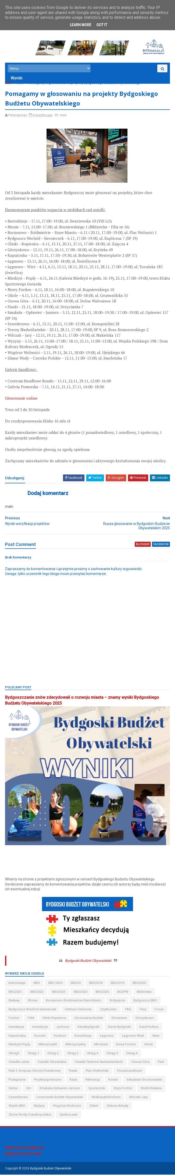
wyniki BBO (17, 1106)
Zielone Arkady (117, 1106)
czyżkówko (108, 1010)
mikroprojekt (47, 1045)
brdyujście (117, 1001)
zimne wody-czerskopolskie (30, 1115)
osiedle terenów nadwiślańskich (99, 1062)
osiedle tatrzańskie (52, 1062)
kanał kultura (149, 1027)
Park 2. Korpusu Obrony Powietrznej (34, 1071)
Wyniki (17, 78)
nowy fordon (126, 1045)
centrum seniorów (78, 1010)
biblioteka (144, 992)
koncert (40, 1036)
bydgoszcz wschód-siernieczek (32, 1010)
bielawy (14, 1001)
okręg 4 (92, 1053)
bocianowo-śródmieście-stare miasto (73, 1001)
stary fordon (123, 1089)
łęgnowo (107, 1036)
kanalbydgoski (89, 1027)
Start (8, 83)
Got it (101, 25)
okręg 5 (112, 1053)
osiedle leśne (19, 1062)
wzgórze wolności (67, 1106)
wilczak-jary (138, 1097)
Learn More (80, 25)
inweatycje (16, 1027)
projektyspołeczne (47, 1080)
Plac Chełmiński (97, 1071)
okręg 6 (132, 1053)
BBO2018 (95, 983)
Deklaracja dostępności (24, 1148)
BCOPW (122, 992)
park (161, 1062)
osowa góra (140, 1062)
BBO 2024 (55, 983)
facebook (161, 545)
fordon (14, 1018)
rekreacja (92, 1080)
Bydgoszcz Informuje (23, 1154)
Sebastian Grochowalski (144, 1080)
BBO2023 (58, 992)
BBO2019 (117, 983)
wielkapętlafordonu (106, 1097)
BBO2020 (139, 983)
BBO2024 (80, 992)
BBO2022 (37, 992)
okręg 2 (53, 1053)
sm (28, 1089)
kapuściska (17, 1036)
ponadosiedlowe (129, 1071)
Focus (159, 1010)
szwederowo (18, 1097)
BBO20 (76, 983)
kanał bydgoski (119, 1027)
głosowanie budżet (88, 1018)
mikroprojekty (75, 1045)
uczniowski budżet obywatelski (59, 1097)
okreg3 (14, 1053)
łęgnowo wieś (133, 1036)
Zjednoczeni (68, 1115)
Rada (73, 1080)
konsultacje (83, 1036)
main (20, 83)
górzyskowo (144, 1018)
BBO (37, 983)
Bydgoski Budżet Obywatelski (88, 961)
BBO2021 (15, 992)
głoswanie (119, 1018)
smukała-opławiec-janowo (59, 1089)
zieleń (93, 1106)
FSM (31, 1018)
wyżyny (39, 1106)
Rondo (113, 1080)
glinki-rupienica (54, 1018)
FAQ (128, 1010)
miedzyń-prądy (19, 1045)
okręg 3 (72, 1053)
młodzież (101, 1045)
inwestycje (40, 1027)
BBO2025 (102, 992)
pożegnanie (17, 1080)
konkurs (60, 1036)
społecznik (97, 1089)
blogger (142, 545)
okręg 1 (33, 1053)
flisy (143, 1010)
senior (13, 1089)
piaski (73, 1071)
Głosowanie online (21, 398)
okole (148, 1045)
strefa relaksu (151, 1089)
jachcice (62, 1027)
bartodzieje (17, 983)
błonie (32, 1001)
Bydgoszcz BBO (145, 1001)
